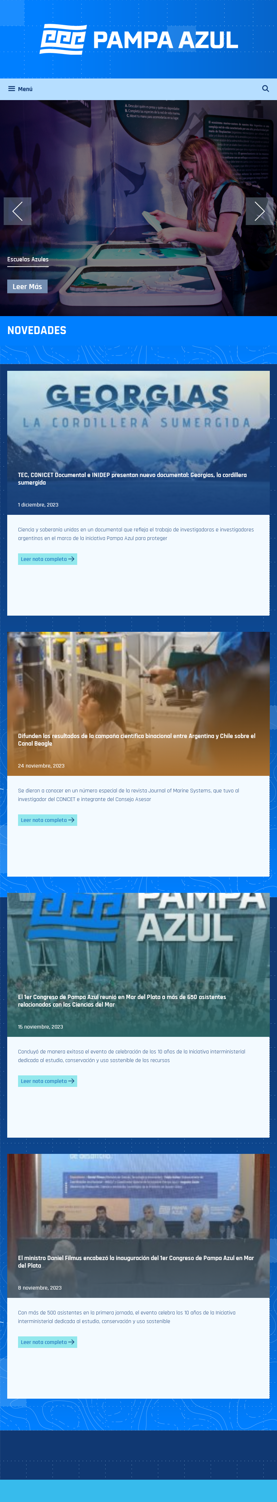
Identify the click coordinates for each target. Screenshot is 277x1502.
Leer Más (27, 287)
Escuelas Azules (28, 259)
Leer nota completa (47, 559)
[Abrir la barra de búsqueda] (269, 89)
